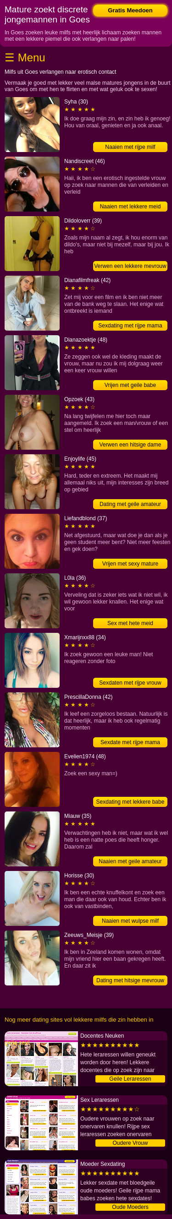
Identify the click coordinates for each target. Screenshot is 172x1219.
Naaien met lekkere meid (130, 206)
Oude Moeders (130, 1207)
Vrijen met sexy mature (130, 564)
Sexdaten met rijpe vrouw (130, 683)
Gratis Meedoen (130, 10)
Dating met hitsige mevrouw (130, 980)
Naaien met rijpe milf (130, 147)
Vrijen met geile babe (130, 385)
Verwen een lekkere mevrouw (130, 266)
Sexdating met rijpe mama (130, 325)
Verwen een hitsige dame (130, 444)
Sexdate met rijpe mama (130, 742)
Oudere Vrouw (130, 1143)
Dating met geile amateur (130, 504)
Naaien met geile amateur (130, 861)
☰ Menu (25, 57)
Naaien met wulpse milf (130, 921)
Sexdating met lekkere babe (130, 802)
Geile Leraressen (130, 1079)
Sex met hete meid (130, 623)
